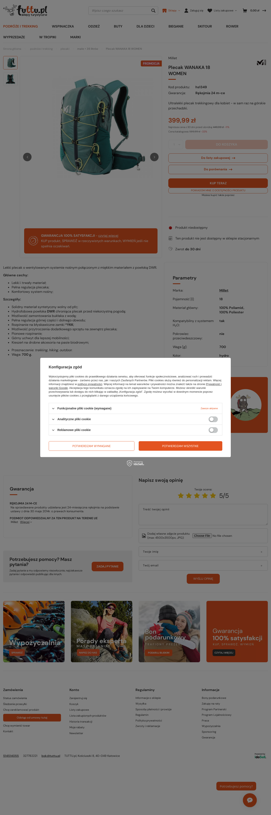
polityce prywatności (90, 384)
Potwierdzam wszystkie (180, 446)
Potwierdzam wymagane (91, 446)
